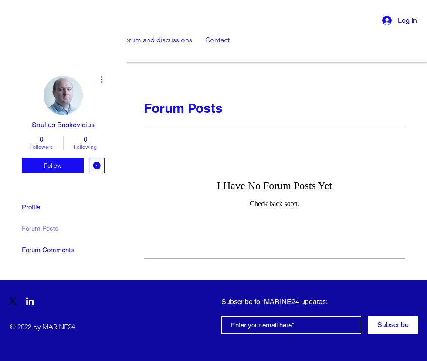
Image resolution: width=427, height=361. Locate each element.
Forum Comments (48, 249)
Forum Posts (40, 228)
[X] (12, 301)
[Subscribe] (393, 325)
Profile (31, 207)
